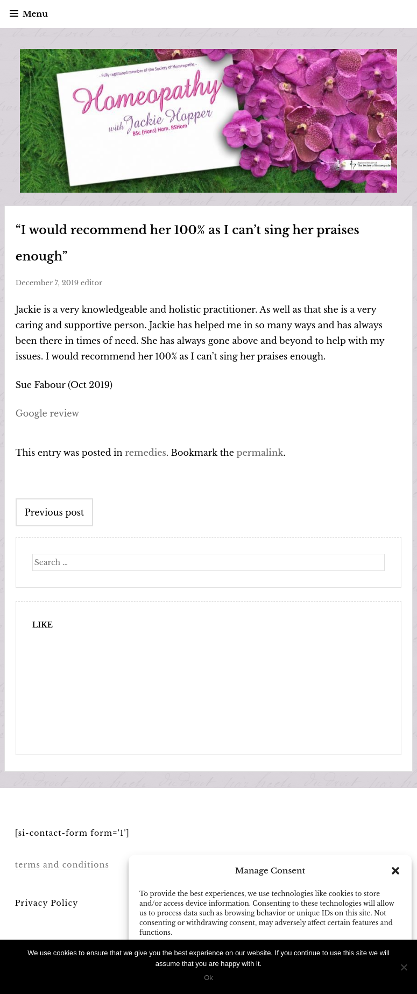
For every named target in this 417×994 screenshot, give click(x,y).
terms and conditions (62, 865)
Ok (208, 978)
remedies (145, 452)
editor (91, 282)
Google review (47, 413)
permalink (259, 452)
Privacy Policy (46, 903)
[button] (395, 870)
